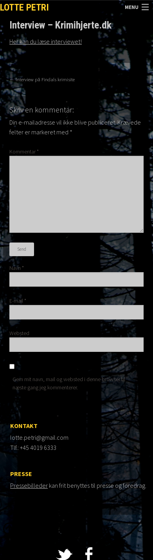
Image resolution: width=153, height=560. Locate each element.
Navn (16, 267)
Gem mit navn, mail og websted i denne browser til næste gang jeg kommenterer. (69, 383)
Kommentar (24, 151)
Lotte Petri (24, 7)
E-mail (17, 300)
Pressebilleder (29, 485)
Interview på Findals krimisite (42, 79)
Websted (19, 333)
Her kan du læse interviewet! (45, 41)
